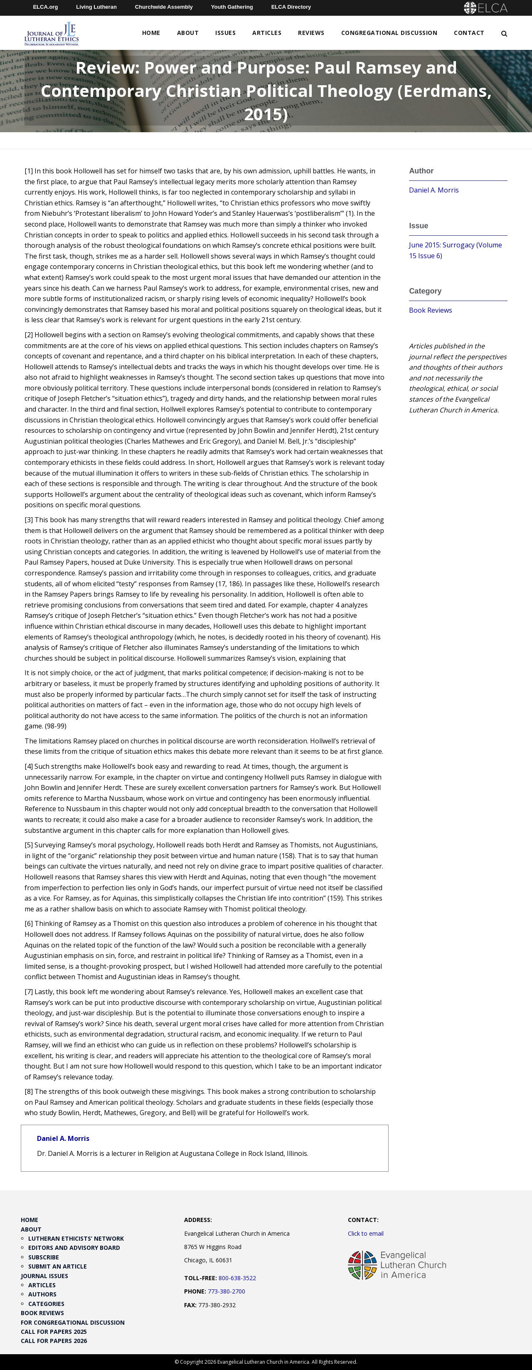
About (188, 33)
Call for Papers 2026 (54, 1341)
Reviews (311, 33)
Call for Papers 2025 (54, 1331)
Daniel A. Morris (63, 1138)
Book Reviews (430, 310)
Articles (266, 33)
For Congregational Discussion (73, 1322)
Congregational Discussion (389, 33)
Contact (469, 33)
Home (151, 33)
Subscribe (43, 1257)
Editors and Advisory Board (74, 1248)
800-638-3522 (237, 1278)
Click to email (366, 1233)
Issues (225, 33)
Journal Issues (44, 1276)
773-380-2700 (226, 1291)
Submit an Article (57, 1266)
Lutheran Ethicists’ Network (76, 1238)
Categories (46, 1304)
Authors (42, 1294)
